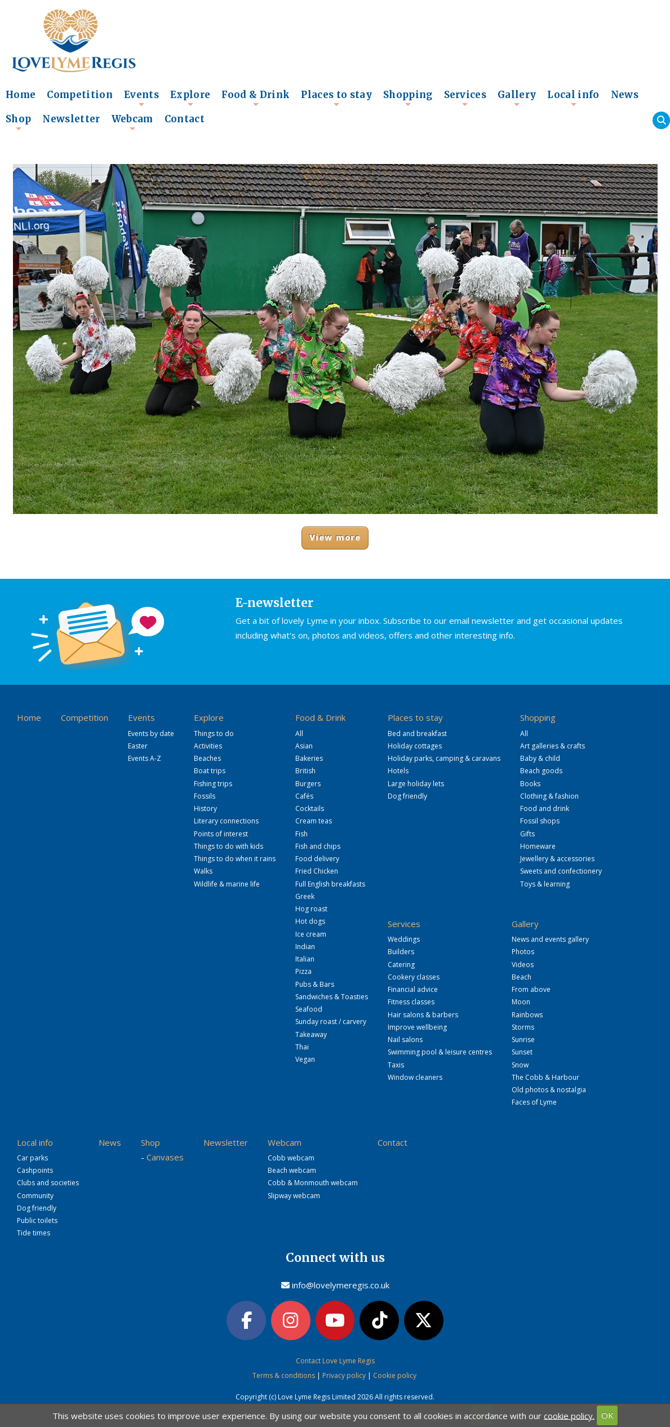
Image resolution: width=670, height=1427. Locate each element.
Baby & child (540, 758)
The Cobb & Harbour (545, 1077)
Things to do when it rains (235, 858)
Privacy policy (344, 1374)
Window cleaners (415, 1077)
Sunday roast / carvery (330, 1021)
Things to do (214, 733)
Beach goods (541, 770)
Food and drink (544, 808)
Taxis (396, 1065)
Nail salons (405, 1039)
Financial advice (413, 989)
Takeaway (311, 1034)
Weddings (404, 939)
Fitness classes (411, 1002)
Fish (301, 834)
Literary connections (226, 821)
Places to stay (336, 98)
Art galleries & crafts (552, 746)
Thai (302, 1047)
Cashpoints (35, 1170)
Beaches (207, 758)
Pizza (303, 971)
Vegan (305, 1059)
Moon (521, 1002)
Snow (520, 1065)
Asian (304, 746)
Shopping (408, 98)
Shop (18, 122)
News (624, 95)
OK (607, 1415)
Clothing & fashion (549, 796)
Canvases (165, 1157)
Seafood (308, 1009)
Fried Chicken (316, 871)
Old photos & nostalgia (549, 1089)
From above (531, 989)
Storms (523, 1027)
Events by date (151, 733)
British (305, 770)
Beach (521, 977)
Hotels (398, 770)
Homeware (538, 846)
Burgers (308, 783)
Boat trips (209, 770)
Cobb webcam (291, 1158)
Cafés (304, 796)
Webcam (132, 122)
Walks (203, 871)
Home (21, 95)
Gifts (527, 834)
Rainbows (527, 1015)
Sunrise (523, 1039)
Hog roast (311, 909)
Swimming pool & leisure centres (440, 1052)
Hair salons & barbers (423, 1015)
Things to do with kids (228, 846)
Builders (401, 951)
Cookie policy (394, 1374)
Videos (523, 964)
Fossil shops (540, 821)
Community (35, 1195)
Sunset (522, 1052)
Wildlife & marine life (227, 884)
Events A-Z (144, 758)
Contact (185, 119)
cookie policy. (569, 1415)
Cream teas (313, 821)
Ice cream (310, 934)
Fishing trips (213, 783)
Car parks (32, 1158)
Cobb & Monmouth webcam (313, 1182)
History (205, 808)
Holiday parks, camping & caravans (444, 758)
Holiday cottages (415, 746)
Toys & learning (545, 884)
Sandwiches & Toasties (331, 996)
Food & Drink (255, 98)
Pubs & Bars (314, 984)
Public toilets (37, 1220)
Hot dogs (310, 921)
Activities (208, 746)
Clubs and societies (48, 1182)
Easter (138, 746)
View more (335, 537)
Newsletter (71, 119)
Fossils (204, 796)
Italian (304, 959)
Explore (190, 98)
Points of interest (221, 834)
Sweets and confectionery (561, 871)
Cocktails (309, 808)
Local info (573, 98)
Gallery (517, 98)
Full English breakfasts (330, 884)
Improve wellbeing (417, 1027)
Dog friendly (407, 796)
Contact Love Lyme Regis (335, 1359)
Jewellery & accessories (557, 858)
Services (465, 98)
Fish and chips (317, 846)
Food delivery (317, 858)
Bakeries (309, 758)
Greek (304, 896)
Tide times (33, 1233)
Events (141, 98)
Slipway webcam (294, 1195)
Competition (80, 95)
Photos (523, 951)
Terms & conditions (283, 1374)
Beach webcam (292, 1170)
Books (530, 783)
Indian (305, 946)
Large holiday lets (416, 783)
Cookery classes (414, 977)
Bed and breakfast (417, 733)
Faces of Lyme (534, 1102)
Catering (401, 964)
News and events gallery (550, 939)
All (299, 733)
